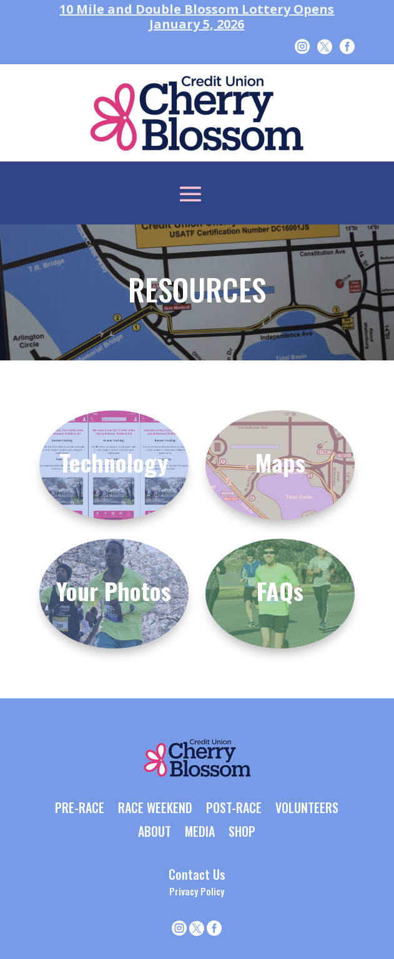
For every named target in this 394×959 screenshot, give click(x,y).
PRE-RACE (79, 809)
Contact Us (197, 874)
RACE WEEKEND (155, 809)
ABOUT (154, 832)
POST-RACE (234, 809)
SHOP (242, 832)
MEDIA (200, 832)
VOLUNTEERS (306, 809)
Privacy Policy (196, 891)
